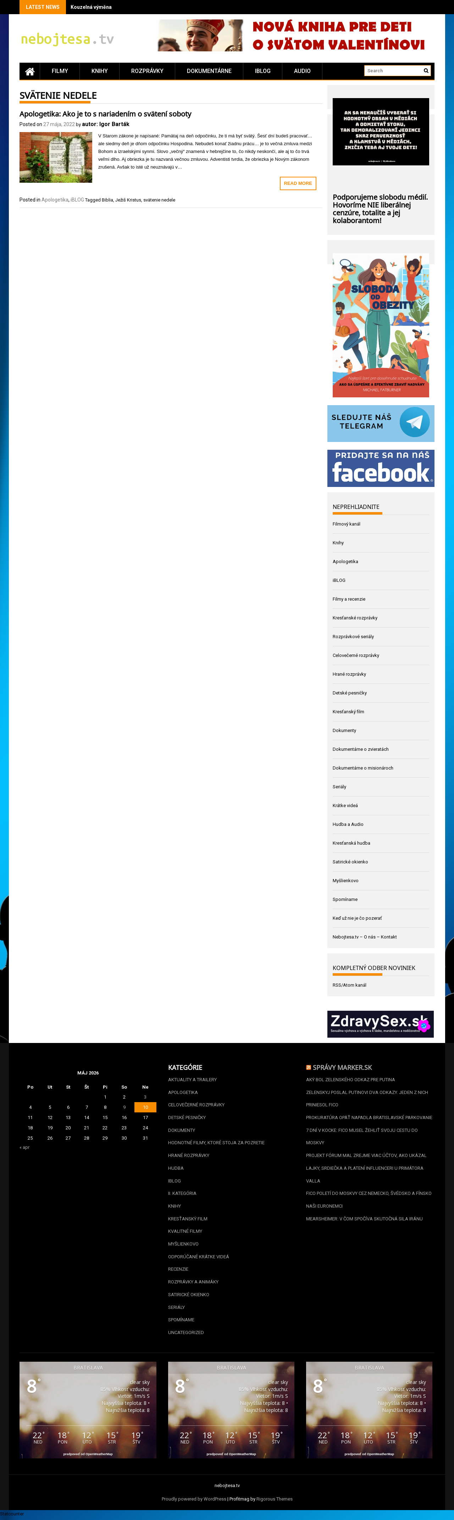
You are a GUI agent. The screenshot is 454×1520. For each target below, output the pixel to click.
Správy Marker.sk (342, 1066)
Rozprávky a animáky (193, 1283)
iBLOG (263, 71)
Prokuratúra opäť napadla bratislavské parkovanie (369, 1118)
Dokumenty (344, 730)
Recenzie (178, 1271)
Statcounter (12, 1516)
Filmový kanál (346, 524)
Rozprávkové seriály (353, 636)
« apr (24, 1147)
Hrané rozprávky (349, 674)
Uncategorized (186, 1334)
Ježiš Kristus (128, 200)
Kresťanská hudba (351, 843)
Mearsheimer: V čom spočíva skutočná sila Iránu (364, 1220)
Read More (298, 183)
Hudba (176, 1169)
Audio (302, 71)
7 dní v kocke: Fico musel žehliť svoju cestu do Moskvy (362, 1137)
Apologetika (54, 200)
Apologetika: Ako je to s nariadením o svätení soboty (105, 113)
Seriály (339, 786)
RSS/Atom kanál (349, 985)
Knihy (100, 71)
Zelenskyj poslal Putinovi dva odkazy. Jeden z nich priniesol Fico (367, 1099)
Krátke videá (345, 805)
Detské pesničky (350, 693)
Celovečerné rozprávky (356, 655)
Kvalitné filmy (185, 1232)
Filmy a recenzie (349, 599)
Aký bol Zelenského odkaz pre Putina (350, 1079)
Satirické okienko (350, 861)
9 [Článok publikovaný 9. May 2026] (124, 1107)
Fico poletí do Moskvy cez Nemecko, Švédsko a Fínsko (369, 1194)
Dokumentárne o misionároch (363, 768)
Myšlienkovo (346, 880)
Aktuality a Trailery (192, 1079)
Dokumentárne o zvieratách (361, 749)
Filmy (60, 71)
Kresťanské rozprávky (355, 617)
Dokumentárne (209, 71)
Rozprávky (147, 71)
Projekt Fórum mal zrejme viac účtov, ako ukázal (366, 1156)
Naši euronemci (324, 1207)
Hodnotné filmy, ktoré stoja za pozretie (216, 1143)
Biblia (107, 200)
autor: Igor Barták (105, 124)
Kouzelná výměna (91, 7)
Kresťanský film (348, 711)
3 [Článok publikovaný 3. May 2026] (145, 1097)
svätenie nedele (159, 200)
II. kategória (182, 1194)
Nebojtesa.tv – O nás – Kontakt (365, 937)
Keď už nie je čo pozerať (357, 918)
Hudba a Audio (348, 824)
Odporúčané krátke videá (198, 1258)
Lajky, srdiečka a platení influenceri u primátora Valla (364, 1175)
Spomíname (345, 899)
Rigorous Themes (274, 1501)
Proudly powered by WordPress (194, 1501)
